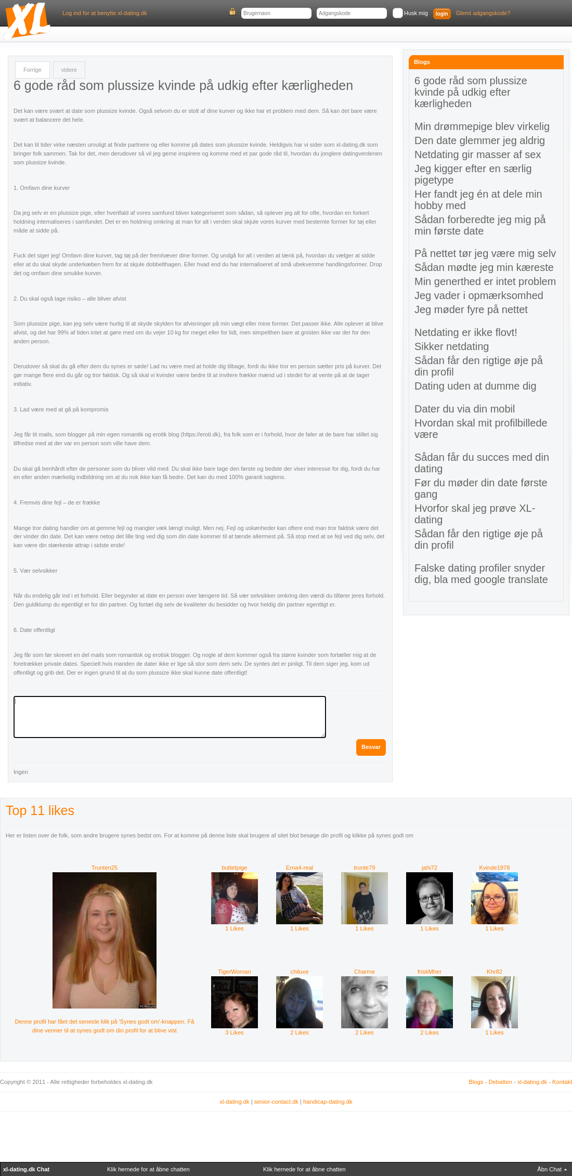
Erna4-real (299, 867)
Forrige (32, 70)
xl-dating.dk (532, 1082)
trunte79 (364, 867)
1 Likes (234, 925)
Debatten (500, 1082)
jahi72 (429, 867)
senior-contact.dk (276, 1102)
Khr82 (494, 971)
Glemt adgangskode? (483, 13)
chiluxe (300, 971)
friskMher (429, 971)
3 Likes (234, 1029)
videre (69, 70)
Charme (364, 971)
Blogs (476, 1082)
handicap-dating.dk (328, 1102)
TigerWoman (234, 971)
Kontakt (562, 1082)
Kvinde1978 (494, 867)
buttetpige (234, 867)
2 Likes (299, 1029)
